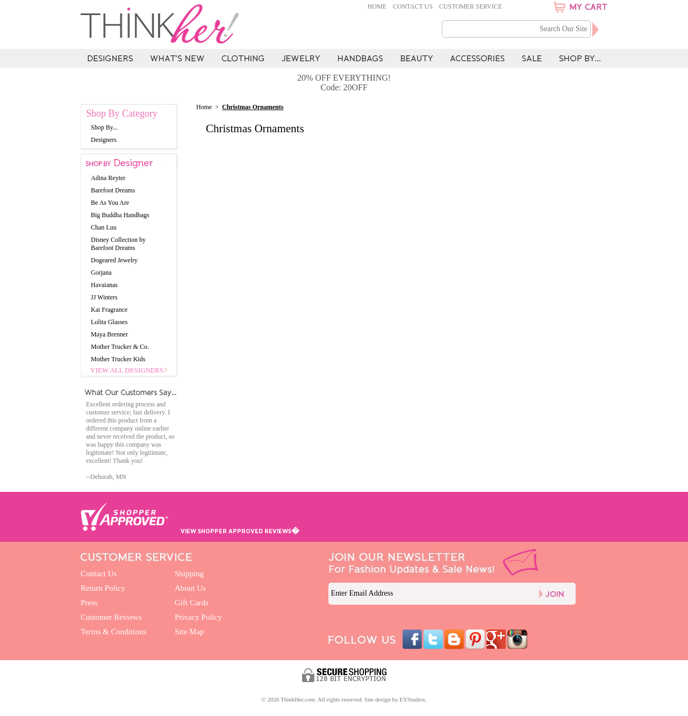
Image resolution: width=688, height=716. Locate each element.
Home (377, 6)
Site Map (189, 631)
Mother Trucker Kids (118, 359)
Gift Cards (192, 602)
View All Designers (126, 370)
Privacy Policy (198, 617)
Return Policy (103, 588)
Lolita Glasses (109, 322)
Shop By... (104, 127)
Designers (104, 140)
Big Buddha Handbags (120, 215)
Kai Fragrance (109, 309)
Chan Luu (104, 227)
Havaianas (104, 285)
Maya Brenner (109, 334)
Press (89, 602)
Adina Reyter (108, 178)
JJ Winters (104, 297)
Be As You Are (110, 202)
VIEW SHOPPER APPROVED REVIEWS (240, 530)
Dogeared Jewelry (114, 260)
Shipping (189, 573)
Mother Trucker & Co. (120, 346)
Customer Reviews (111, 617)
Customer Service (470, 6)
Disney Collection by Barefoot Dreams (118, 244)
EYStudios (412, 699)
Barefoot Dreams (113, 190)
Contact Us (413, 6)
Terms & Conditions (113, 631)
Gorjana (101, 272)
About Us (190, 588)
